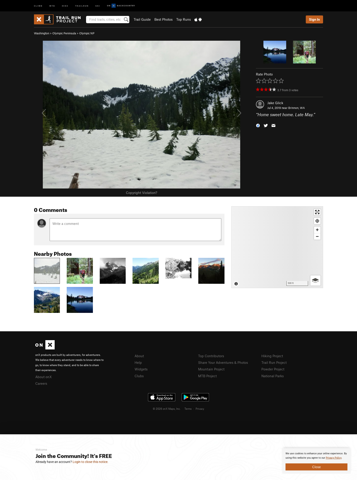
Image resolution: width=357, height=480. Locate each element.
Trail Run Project (274, 362)
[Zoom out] (317, 236)
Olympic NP (86, 33)
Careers (41, 383)
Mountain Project (211, 369)
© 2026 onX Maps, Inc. (167, 408)
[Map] (277, 247)
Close (316, 467)
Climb (38, 5)
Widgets (141, 369)
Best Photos (163, 19)
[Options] (315, 280)
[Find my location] (317, 221)
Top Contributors (211, 356)
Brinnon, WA (296, 108)
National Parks (272, 376)
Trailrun (82, 5)
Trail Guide (142, 19)
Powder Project (272, 369)
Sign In (314, 19)
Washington (41, 33)
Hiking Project (272, 356)
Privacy (200, 408)
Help (138, 362)
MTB (52, 5)
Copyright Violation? (141, 193)
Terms (188, 408)
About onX (43, 377)
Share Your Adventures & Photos (223, 362)
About (139, 356)
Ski (97, 5)
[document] (316, 460)
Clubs (139, 376)
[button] (258, 125)
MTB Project (207, 376)
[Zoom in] (317, 229)
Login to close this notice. (90, 462)
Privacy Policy (334, 457)
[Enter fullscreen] (317, 212)
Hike (65, 5)
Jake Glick (275, 103)
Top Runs (183, 19)
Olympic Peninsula (64, 33)
